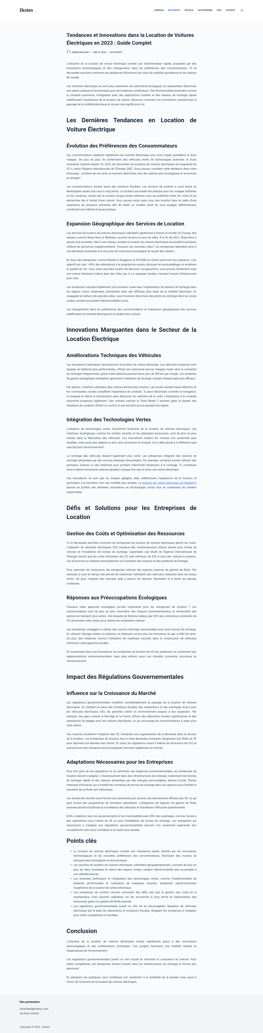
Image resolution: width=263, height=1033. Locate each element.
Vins (219, 10)
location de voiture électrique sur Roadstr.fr (169, 483)
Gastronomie (205, 10)
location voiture (29, 1013)
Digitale (189, 10)
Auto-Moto (174, 10)
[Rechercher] (242, 10)
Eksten (26, 10)
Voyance (230, 10)
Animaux (159, 10)
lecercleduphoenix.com (34, 1008)
